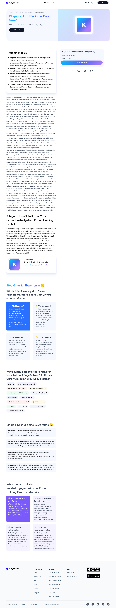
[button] (72, 70)
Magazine (37, 593)
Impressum (37, 576)
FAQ (35, 580)
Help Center (71, 572)
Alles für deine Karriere (52, 3)
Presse (36, 588)
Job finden (103, 3)
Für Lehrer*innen (54, 588)
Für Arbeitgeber (90, 3)
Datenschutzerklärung (52, 604)
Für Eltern (52, 593)
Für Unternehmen (54, 584)
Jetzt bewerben (17, 30)
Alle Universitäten (54, 597)
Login (36, 572)
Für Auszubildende (55, 580)
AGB (35, 584)
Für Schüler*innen (55, 576)
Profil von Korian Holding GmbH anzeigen (36, 265)
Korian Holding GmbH (68, 55)
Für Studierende (54, 572)
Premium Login (72, 576)
